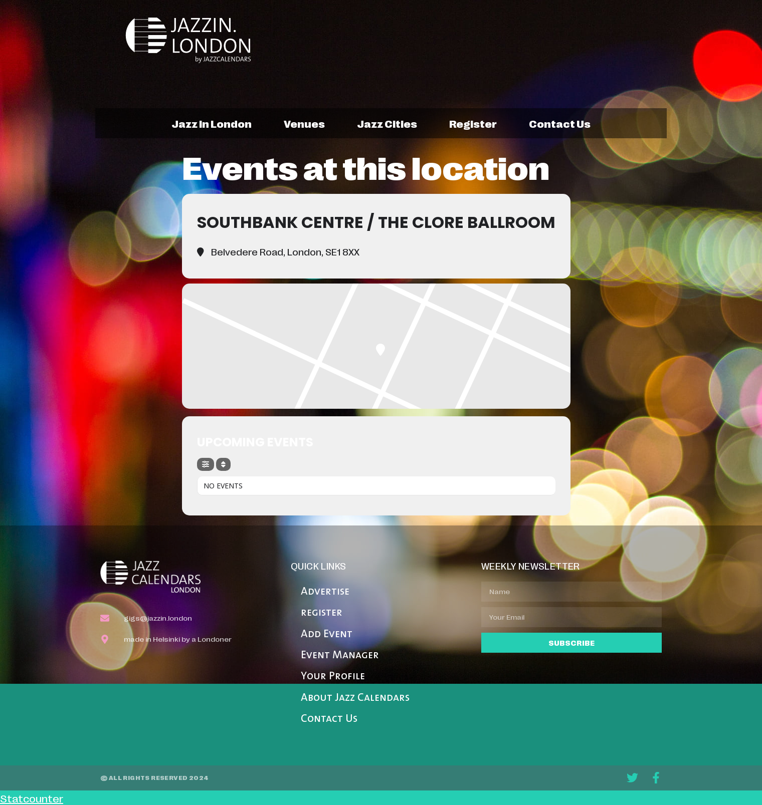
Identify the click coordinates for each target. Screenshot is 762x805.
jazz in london (211, 123)
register (473, 123)
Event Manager (340, 655)
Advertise (325, 592)
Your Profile (333, 676)
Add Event (326, 634)
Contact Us (329, 719)
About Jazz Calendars (355, 698)
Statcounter (31, 798)
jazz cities (387, 123)
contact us (560, 123)
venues (304, 123)
